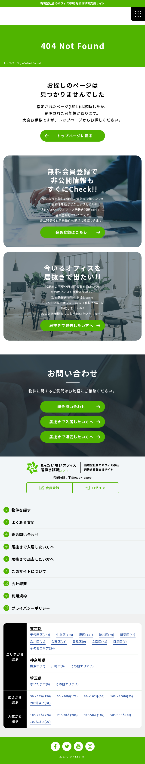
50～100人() (120, 715)
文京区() (100, 641)
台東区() (59, 641)
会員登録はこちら (71, 232)
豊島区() (79, 641)
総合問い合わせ (71, 406)
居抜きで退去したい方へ (71, 325)
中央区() (64, 634)
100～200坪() (121, 696)
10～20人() (40, 715)
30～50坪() (40, 696)
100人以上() (40, 721)
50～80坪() (67, 696)
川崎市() (58, 666)
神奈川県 (38, 660)
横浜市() (38, 666)
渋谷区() (106, 634)
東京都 (36, 628)
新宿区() (128, 634)
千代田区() (40, 634)
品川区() (38, 641)
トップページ (11, 63)
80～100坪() (94, 696)
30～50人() (94, 715)
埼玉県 (36, 678)
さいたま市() (40, 684)
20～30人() (67, 715)
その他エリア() (42, 648)
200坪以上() (40, 703)
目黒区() (120, 641)
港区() (86, 634)
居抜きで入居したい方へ (71, 421)
